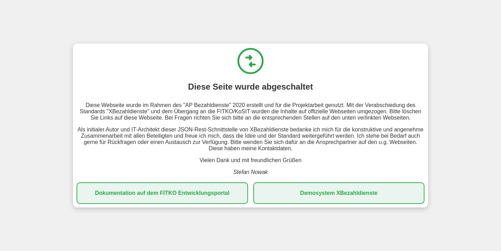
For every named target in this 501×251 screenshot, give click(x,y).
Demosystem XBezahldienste (338, 193)
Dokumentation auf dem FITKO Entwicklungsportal (162, 193)
